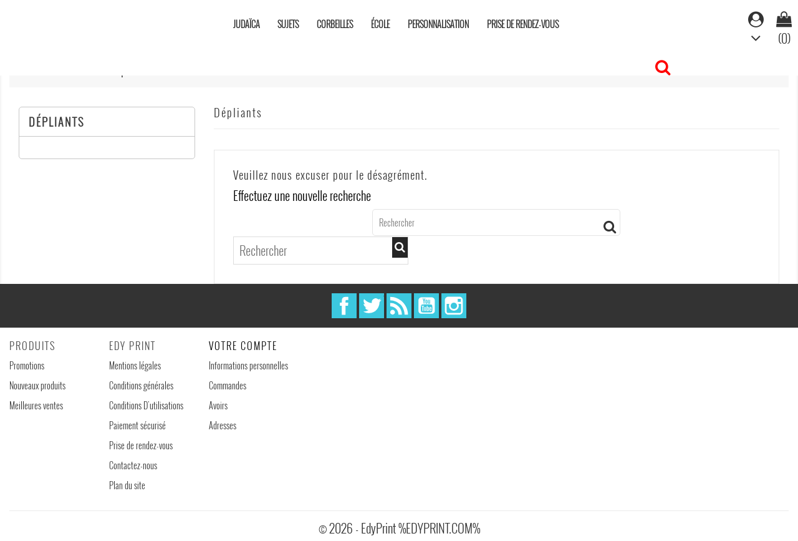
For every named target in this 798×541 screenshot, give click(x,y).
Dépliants (56, 122)
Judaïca (246, 24)
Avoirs (218, 405)
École (380, 24)
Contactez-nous (133, 465)
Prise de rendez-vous (523, 24)
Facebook (344, 305)
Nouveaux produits (37, 385)
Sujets (288, 24)
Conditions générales (141, 385)
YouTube (426, 305)
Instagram (453, 305)
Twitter (371, 305)
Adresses (222, 425)
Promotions (26, 365)
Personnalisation (438, 24)
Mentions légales (135, 365)
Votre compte (243, 345)
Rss (399, 305)
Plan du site (127, 485)
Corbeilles (335, 24)
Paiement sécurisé (137, 425)
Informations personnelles (248, 365)
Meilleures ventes (36, 405)
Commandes (227, 385)
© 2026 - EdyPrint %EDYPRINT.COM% (399, 528)
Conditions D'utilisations (146, 405)
